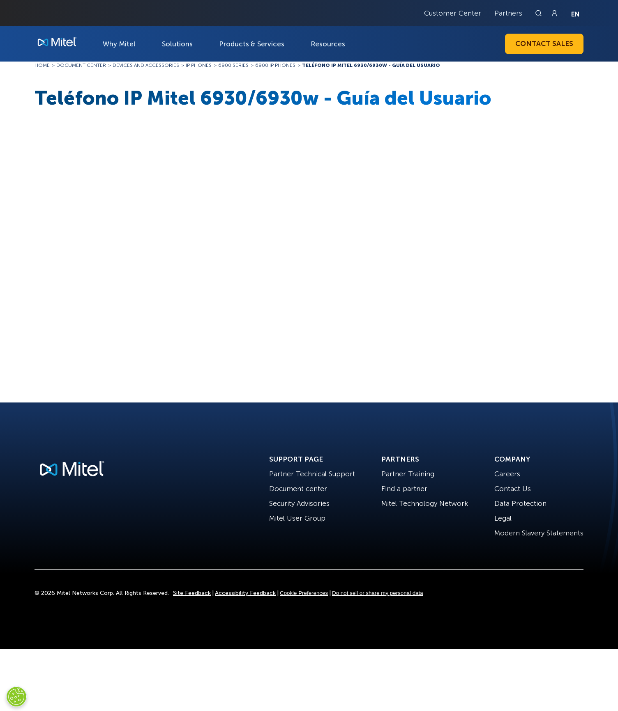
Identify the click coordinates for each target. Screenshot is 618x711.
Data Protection (520, 503)
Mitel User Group (297, 518)
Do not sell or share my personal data (377, 593)
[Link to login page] (554, 13)
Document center (298, 489)
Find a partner (404, 489)
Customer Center (452, 13)
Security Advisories (299, 503)
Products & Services (251, 44)
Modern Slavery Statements (538, 533)
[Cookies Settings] (16, 696)
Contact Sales (544, 43)
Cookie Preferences (304, 593)
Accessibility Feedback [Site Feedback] (245, 593)
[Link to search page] (539, 13)
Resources (328, 44)
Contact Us (512, 489)
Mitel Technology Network (424, 503)
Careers (507, 474)
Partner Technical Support (312, 474)
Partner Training (407, 474)
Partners (508, 13)
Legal (503, 518)
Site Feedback (192, 593)
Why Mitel (119, 44)
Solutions (177, 44)
